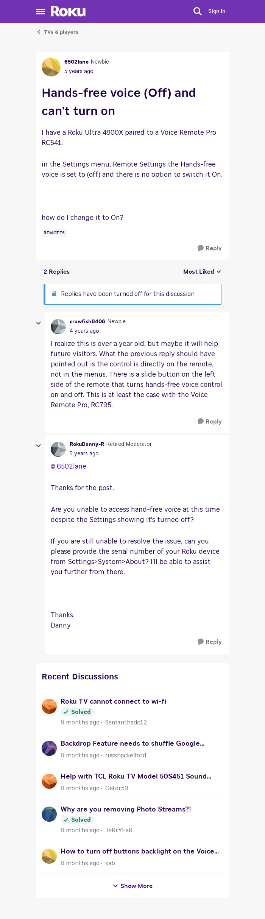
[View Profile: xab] (49, 856)
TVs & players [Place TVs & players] (57, 32)
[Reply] (209, 248)
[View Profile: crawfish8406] (58, 326)
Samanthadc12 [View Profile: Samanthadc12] (126, 723)
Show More (132, 886)
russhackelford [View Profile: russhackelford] (125, 755)
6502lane (71, 466)
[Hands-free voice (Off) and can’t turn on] (84, 331)
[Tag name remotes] (54, 233)
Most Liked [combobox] (202, 272)
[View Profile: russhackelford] (49, 748)
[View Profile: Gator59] (49, 781)
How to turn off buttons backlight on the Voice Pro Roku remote (137, 852)
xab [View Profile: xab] (110, 863)
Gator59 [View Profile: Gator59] (116, 788)
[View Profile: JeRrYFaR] (49, 814)
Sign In (216, 11)
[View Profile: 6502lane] (51, 67)
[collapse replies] (38, 323)
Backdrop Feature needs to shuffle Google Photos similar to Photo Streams (130, 744)
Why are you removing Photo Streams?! (126, 809)
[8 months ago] (80, 722)
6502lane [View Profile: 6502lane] (76, 62)
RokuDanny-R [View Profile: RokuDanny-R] (87, 444)
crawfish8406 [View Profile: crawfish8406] (87, 321)
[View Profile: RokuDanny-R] (58, 449)
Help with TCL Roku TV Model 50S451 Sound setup (134, 777)
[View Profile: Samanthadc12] (49, 706)
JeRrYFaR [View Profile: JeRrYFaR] (118, 830)
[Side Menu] (40, 11)
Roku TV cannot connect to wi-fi (113, 701)
